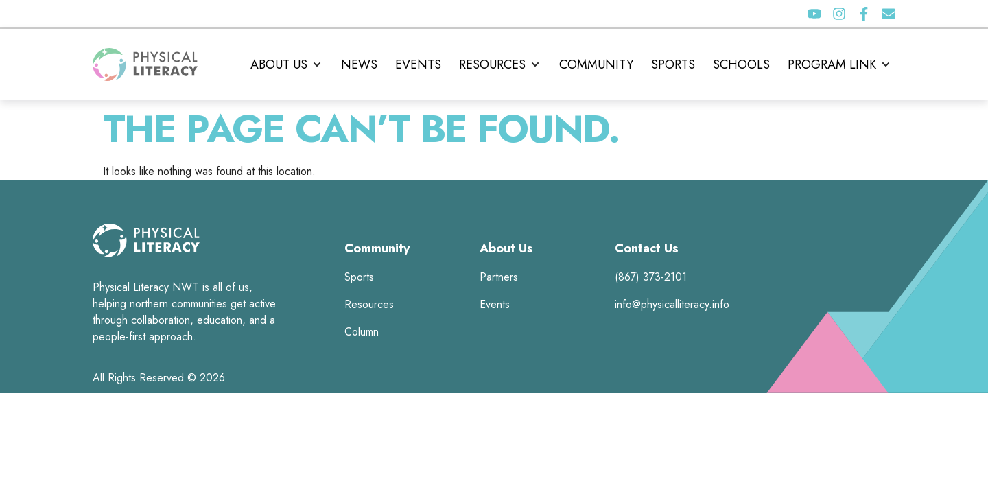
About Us (506, 248)
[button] (287, 64)
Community (377, 248)
